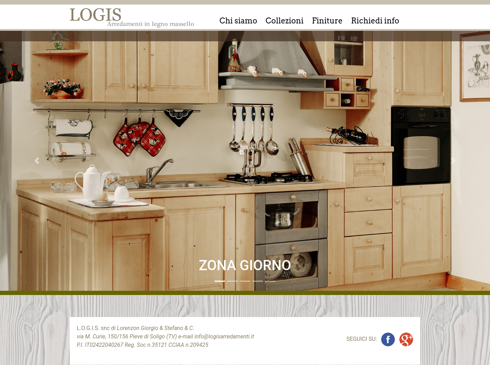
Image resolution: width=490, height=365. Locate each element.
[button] (37, 161)
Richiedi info (375, 20)
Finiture (327, 20)
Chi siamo (238, 20)
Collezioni (285, 20)
